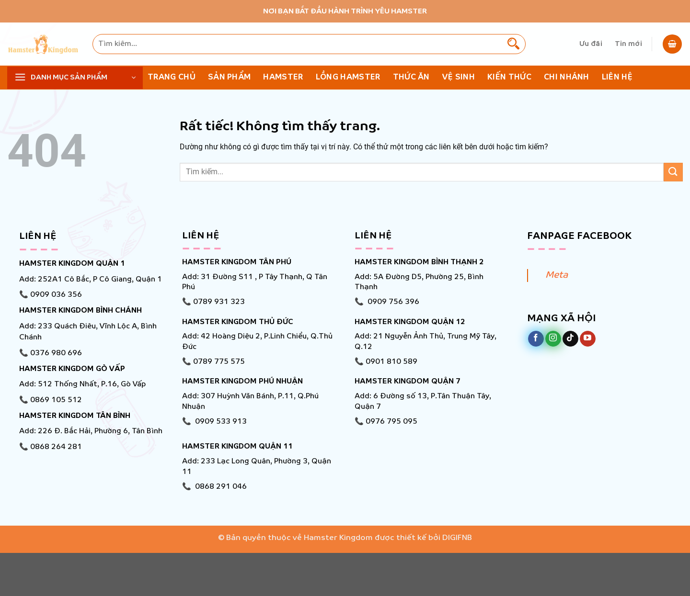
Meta (556, 275)
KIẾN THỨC (509, 77)
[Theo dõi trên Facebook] (536, 339)
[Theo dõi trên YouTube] (588, 339)
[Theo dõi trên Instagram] (553, 339)
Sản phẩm (229, 77)
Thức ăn (411, 77)
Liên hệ (617, 77)
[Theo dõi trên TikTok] (570, 339)
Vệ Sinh (458, 77)
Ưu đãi (590, 44)
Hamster (283, 77)
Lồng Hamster (348, 77)
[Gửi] (513, 44)
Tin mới (628, 44)
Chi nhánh (566, 77)
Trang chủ (172, 77)
